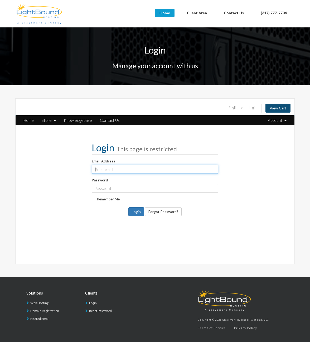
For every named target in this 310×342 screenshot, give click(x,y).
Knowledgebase (78, 120)
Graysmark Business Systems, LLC (245, 319)
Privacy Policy (245, 328)
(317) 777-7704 (274, 13)
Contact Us (234, 13)
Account (277, 120)
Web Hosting (39, 303)
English (236, 107)
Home (164, 13)
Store (49, 120)
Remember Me (106, 199)
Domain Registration (44, 311)
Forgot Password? (163, 211)
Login (252, 107)
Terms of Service (212, 328)
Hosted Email (39, 319)
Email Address (103, 161)
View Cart (278, 108)
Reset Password (100, 311)
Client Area (197, 13)
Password (100, 180)
